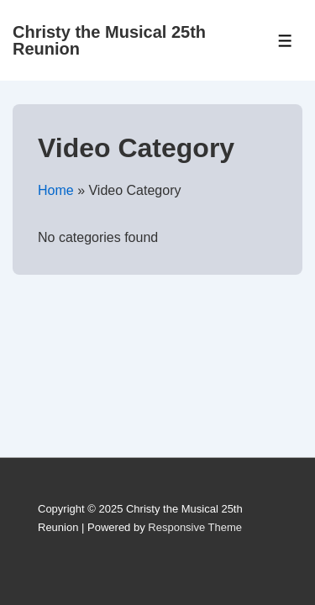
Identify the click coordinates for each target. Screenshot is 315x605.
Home (56, 190)
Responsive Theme (195, 527)
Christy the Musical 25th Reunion (109, 40)
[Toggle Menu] (285, 40)
